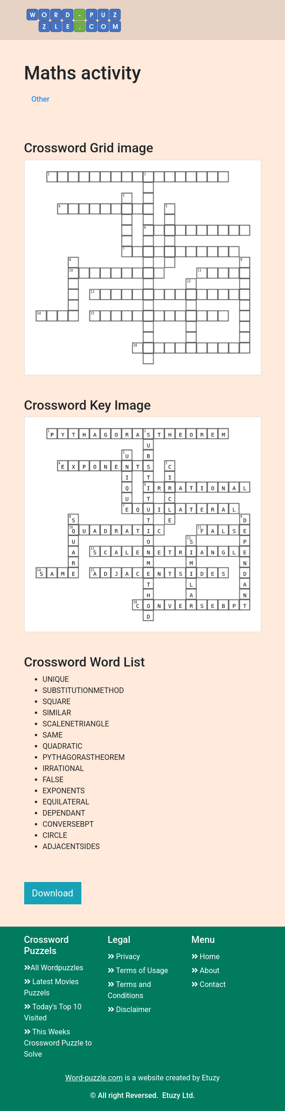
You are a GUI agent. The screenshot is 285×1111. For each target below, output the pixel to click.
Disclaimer (129, 1009)
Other (41, 99)
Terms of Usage (138, 970)
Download (52, 893)
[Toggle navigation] (249, 20)
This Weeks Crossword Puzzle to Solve (58, 1043)
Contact (209, 984)
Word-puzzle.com (94, 1077)
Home (206, 956)
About (206, 970)
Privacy (124, 956)
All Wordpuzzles (54, 967)
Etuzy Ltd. (178, 1095)
